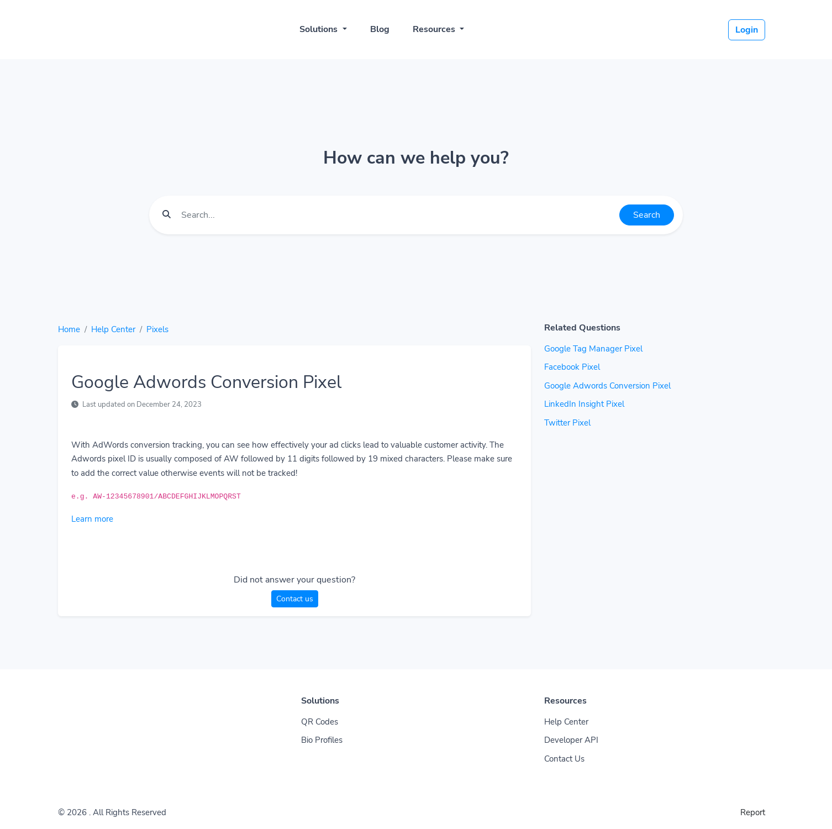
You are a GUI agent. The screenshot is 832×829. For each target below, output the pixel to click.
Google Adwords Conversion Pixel (607, 385)
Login (746, 30)
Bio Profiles (322, 740)
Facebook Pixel (572, 366)
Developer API (571, 740)
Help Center (113, 329)
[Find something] (397, 215)
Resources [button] (435, 29)
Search (646, 215)
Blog (379, 29)
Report (752, 812)
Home (69, 329)
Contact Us (564, 758)
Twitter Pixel (567, 422)
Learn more (92, 518)
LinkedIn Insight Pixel (584, 404)
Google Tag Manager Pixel (593, 348)
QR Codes (319, 721)
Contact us (294, 599)
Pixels (157, 329)
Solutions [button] (319, 29)
